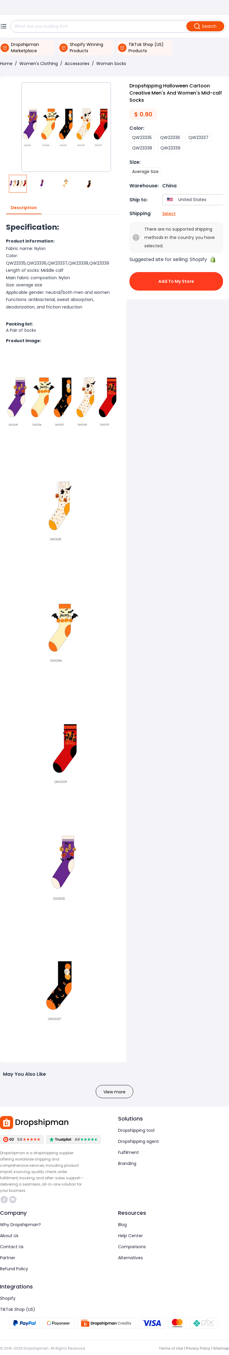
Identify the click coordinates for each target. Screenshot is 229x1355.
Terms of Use (171, 1348)
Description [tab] (23, 208)
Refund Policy (14, 1269)
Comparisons (132, 1247)
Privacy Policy (198, 1348)
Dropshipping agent (138, 1141)
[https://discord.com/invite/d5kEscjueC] (12, 1199)
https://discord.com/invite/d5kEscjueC (12, 1199)
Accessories (77, 64)
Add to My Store (176, 281)
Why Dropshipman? (20, 1225)
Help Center (130, 1236)
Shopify (8, 1298)
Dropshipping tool (136, 1130)
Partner (7, 1258)
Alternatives (130, 1258)
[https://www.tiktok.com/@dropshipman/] (4, 1199)
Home (6, 64)
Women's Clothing (38, 64)
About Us (9, 1236)
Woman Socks (111, 64)
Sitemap (221, 1348)
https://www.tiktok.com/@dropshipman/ (4, 1199)
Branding (127, 1163)
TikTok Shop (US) (17, 1309)
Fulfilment (128, 1152)
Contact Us (12, 1247)
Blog (122, 1225)
